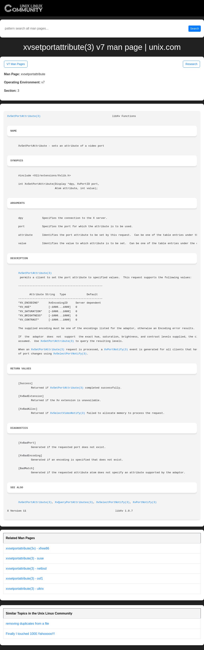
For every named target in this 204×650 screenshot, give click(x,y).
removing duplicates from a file (27, 623)
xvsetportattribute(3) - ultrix (25, 588)
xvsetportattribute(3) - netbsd (26, 568)
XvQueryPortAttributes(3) (74, 502)
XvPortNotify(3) (116, 349)
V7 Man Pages (16, 64)
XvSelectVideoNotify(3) (67, 413)
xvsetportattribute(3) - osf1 (24, 578)
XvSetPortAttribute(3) (24, 116)
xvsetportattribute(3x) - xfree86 (27, 548)
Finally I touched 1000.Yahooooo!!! (30, 633)
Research (191, 64)
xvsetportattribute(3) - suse (25, 558)
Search (194, 28)
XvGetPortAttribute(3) (57, 341)
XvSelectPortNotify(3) (70, 353)
